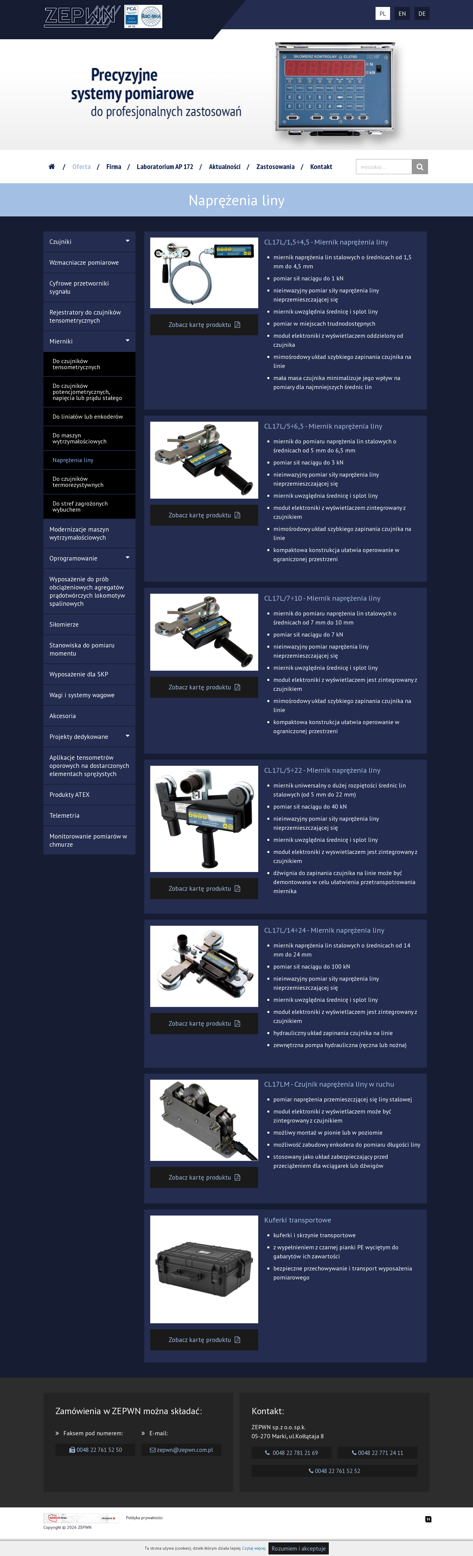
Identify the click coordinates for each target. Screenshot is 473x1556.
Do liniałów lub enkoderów (87, 416)
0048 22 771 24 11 (377, 1463)
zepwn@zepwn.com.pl (181, 1460)
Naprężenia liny (72, 460)
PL (382, 14)
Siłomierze (64, 624)
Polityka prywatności (144, 1528)
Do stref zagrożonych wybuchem (80, 506)
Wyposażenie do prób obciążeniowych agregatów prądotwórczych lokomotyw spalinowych (87, 591)
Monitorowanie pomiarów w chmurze (88, 840)
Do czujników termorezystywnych (77, 482)
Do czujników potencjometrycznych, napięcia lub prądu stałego (87, 392)
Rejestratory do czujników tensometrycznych (84, 316)
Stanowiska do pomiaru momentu (82, 649)
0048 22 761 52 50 (95, 1460)
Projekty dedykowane (89, 737)
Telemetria (64, 815)
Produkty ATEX (69, 795)
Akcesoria (62, 716)
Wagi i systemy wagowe (82, 695)
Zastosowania (275, 166)
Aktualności (225, 166)
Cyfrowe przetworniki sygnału (79, 287)
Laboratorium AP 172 (165, 166)
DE (422, 14)
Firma (113, 166)
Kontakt (321, 166)
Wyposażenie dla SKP (78, 674)
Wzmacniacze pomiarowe (84, 262)
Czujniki (89, 242)
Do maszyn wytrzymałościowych (79, 438)
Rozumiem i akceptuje (298, 1548)
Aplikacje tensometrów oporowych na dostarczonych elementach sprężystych (89, 765)
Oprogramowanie (89, 558)
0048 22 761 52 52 (334, 1481)
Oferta (81, 166)
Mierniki (89, 341)
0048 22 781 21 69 (291, 1463)
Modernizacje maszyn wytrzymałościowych (79, 533)
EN (402, 14)
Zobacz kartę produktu (205, 325)
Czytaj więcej (253, 1548)
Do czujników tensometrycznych (76, 364)
